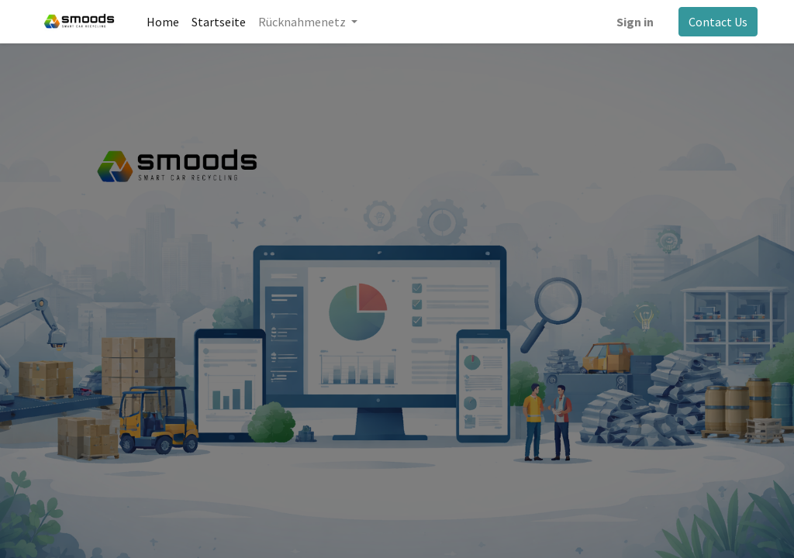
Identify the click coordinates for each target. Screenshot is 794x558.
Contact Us (718, 21)
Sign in (635, 21)
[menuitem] (162, 21)
